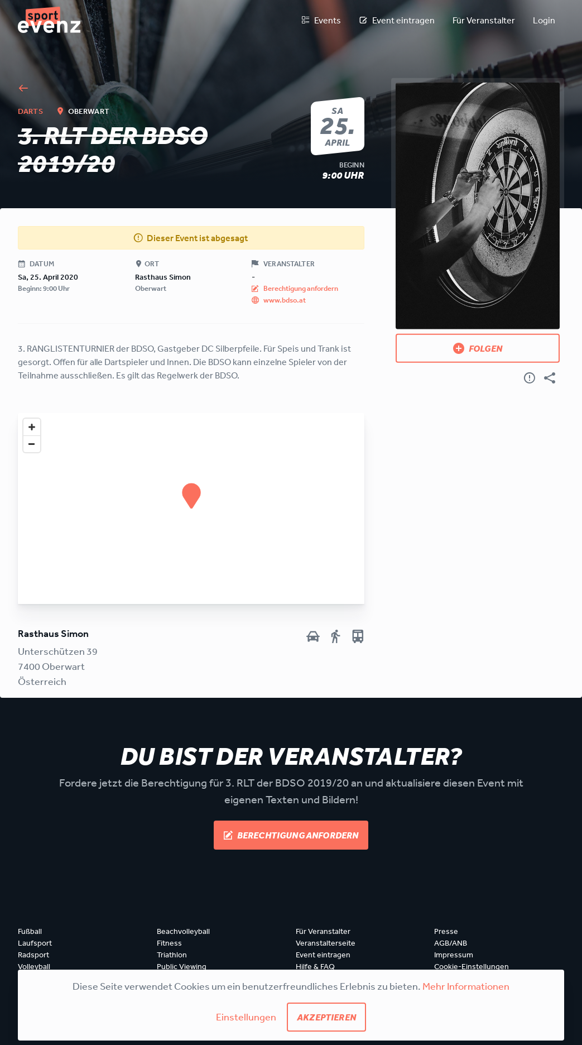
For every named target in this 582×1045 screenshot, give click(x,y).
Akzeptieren (326, 1017)
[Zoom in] (31, 427)
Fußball (30, 931)
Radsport (33, 955)
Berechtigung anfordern (291, 835)
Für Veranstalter (484, 20)
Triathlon (172, 955)
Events (321, 20)
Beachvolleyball (183, 931)
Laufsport (35, 943)
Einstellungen (246, 1016)
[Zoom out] (31, 443)
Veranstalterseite (325, 943)
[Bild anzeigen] (478, 206)
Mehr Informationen (465, 986)
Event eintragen (397, 20)
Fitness (169, 943)
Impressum (453, 955)
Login (544, 20)
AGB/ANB (450, 943)
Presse (446, 931)
